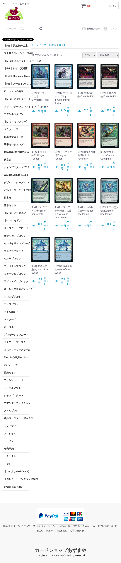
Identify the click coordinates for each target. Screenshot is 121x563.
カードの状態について (105, 526)
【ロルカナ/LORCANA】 (16, 471)
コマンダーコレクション (16, 403)
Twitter (49, 530)
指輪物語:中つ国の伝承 (16, 152)
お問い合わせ (77, 530)
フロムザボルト (12, 296)
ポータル (9, 327)
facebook (61, 530)
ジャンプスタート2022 (16, 167)
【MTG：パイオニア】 (16, 213)
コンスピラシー (12, 304)
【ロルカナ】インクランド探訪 (16, 479)
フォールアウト (12, 387)
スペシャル (10, 433)
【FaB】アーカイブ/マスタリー (16, 83)
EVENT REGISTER (13, 486)
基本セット (10, 205)
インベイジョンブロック (16, 243)
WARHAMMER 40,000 (16, 175)
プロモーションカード (16, 334)
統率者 (7, 197)
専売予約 (9, 448)
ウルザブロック (12, 258)
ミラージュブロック (15, 273)
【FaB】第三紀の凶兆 (15, 45)
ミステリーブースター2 (16, 349)
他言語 (7, 159)
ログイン (110, 28)
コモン (62, 44)
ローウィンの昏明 (13, 91)
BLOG (40, 530)
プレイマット (11, 425)
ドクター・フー (12, 129)
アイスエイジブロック (16, 281)
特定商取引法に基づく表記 (75, 526)
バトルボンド (11, 311)
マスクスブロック (13, 251)
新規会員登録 (91, 28)
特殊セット (10, 372)
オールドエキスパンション (16, 289)
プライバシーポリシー (45, 526)
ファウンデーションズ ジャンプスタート (16, 106)
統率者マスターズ (13, 137)
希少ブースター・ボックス (16, 418)
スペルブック (11, 410)
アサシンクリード (13, 380)
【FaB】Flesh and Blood (16, 76)
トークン (9, 441)
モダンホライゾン (13, 114)
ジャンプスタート (13, 395)
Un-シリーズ (11, 365)
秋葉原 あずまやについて (16, 526)
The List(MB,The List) (15, 357)
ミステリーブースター (16, 342)
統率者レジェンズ (13, 144)
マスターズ (10, 319)
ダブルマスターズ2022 (16, 182)
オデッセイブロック (15, 235)
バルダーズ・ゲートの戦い (16, 190)
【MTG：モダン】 (14, 220)
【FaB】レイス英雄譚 (15, 68)
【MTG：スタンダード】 (16, 98)
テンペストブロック (15, 266)
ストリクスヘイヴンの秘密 (16, 53)
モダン (7, 463)
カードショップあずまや (60, 550)
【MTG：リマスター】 (16, 121)
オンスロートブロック (16, 228)
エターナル (10, 456)
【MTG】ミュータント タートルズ (16, 60)
